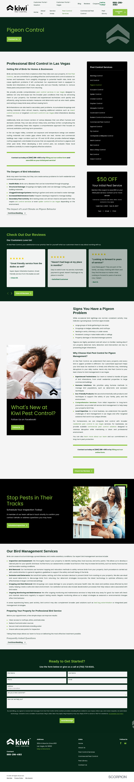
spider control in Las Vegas (49, 201)
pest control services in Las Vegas (50, 92)
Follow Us (15, 427)
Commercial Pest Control (88, 756)
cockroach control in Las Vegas (41, 113)
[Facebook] (121, 743)
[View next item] (11, 293)
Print (114, 211)
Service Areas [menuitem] (52, 12)
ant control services (23, 201)
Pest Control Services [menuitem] (67, 12)
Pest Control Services (86, 752)
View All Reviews (24, 293)
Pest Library (82, 761)
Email (107, 211)
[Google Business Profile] (125, 743)
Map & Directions (43, 749)
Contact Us (120, 12)
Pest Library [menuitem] (104, 12)
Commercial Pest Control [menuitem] (87, 12)
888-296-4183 (118, 4)
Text (99, 211)
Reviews (87, 4)
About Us (81, 748)
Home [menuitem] (36, 12)
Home (80, 743)
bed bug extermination (103, 606)
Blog (79, 4)
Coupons (96, 4)
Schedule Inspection (14, 525)
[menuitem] (107, 75)
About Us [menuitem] (43, 12)
